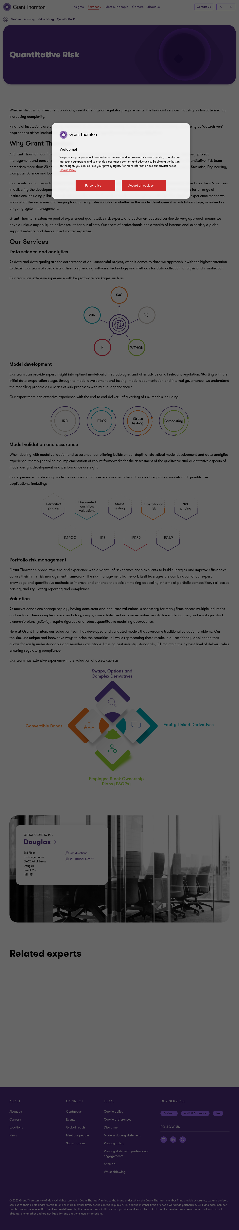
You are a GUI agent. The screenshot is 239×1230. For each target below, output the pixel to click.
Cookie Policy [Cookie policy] (68, 170)
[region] (121, 161)
